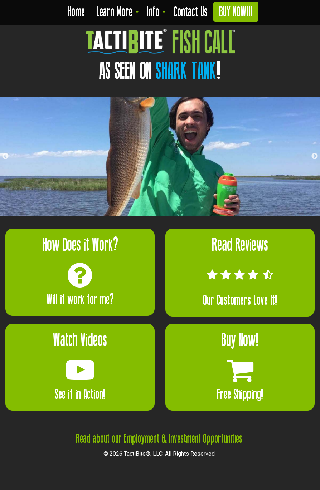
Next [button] (314, 156)
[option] (160, 156)
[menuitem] (76, 13)
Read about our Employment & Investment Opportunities (159, 438)
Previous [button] (5, 156)
